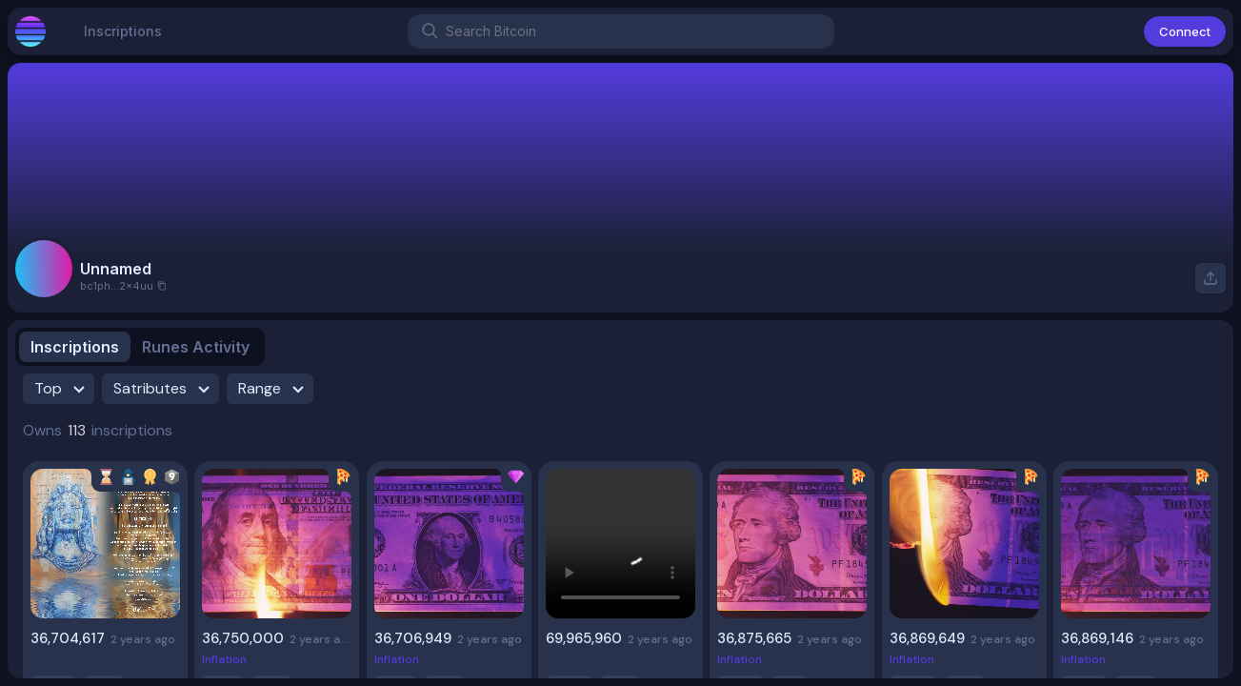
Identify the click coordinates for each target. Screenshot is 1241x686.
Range (274, 388)
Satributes (164, 388)
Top (62, 388)
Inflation (224, 659)
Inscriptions (123, 39)
